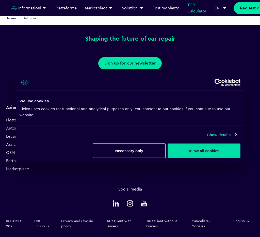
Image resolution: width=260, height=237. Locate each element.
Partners (13, 161)
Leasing (13, 136)
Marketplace (17, 169)
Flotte (11, 120)
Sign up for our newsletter (130, 63)
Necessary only (129, 151)
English (241, 221)
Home (12, 18)
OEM (10, 153)
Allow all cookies (204, 151)
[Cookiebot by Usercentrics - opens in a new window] (218, 82)
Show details (219, 134)
